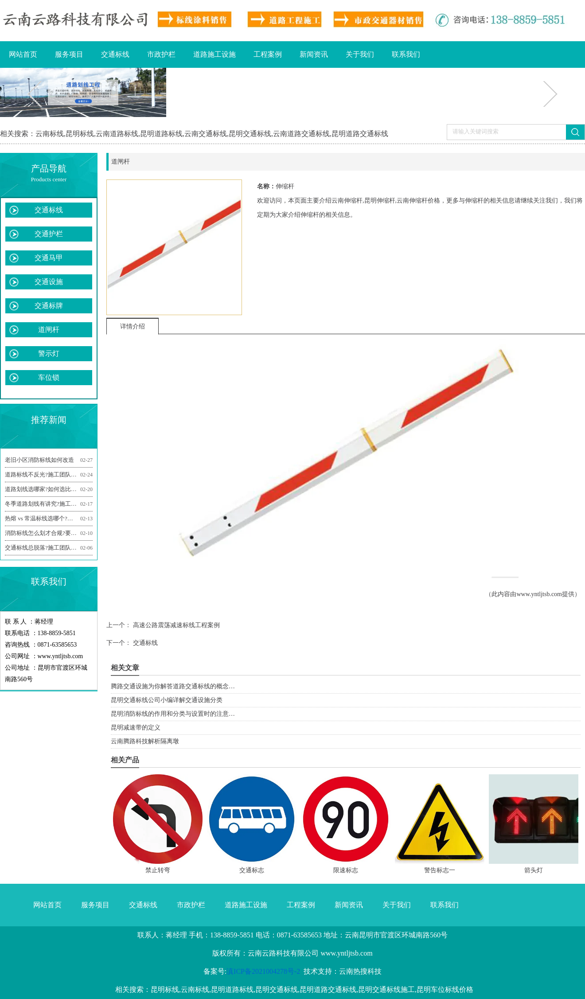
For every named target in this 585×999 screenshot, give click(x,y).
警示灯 (48, 353)
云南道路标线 (117, 133)
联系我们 (406, 54)
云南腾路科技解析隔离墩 (145, 741)
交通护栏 (49, 234)
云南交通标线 (205, 133)
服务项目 (69, 54)
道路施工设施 (214, 54)
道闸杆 (48, 329)
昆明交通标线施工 (386, 989)
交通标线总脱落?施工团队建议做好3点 (49, 548)
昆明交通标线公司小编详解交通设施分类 (166, 700)
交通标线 (115, 54)
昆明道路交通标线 (360, 133)
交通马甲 (49, 257)
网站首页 (23, 54)
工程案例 (268, 54)
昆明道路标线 (161, 133)
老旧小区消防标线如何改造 (49, 460)
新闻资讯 (314, 54)
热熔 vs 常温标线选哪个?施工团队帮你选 (49, 518)
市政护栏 (161, 54)
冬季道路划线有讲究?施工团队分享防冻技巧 (49, 504)
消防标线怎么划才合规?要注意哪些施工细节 (49, 533)
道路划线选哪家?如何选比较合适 (49, 489)
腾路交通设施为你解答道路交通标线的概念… (173, 686)
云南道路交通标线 (301, 133)
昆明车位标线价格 (445, 989)
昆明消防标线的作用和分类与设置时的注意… (173, 713)
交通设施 (49, 281)
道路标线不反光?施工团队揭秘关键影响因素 (49, 475)
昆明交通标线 (250, 133)
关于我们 (360, 54)
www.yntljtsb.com (539, 594)
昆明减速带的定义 (135, 727)
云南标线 (49, 133)
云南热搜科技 (360, 971)
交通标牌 (49, 305)
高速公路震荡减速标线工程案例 (175, 625)
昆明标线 (80, 133)
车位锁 (48, 377)
